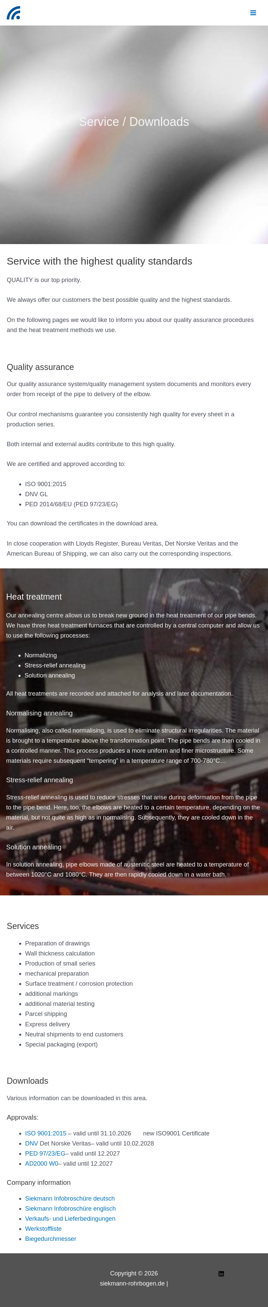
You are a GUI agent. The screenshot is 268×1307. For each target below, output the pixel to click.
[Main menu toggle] (253, 13)
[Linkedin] (221, 1274)
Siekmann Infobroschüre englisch (70, 1208)
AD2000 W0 (41, 1163)
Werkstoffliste (43, 1228)
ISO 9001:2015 (46, 1133)
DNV (31, 1143)
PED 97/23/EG (45, 1153)
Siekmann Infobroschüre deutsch (70, 1198)
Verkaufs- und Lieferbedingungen (70, 1218)
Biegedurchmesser (50, 1238)
